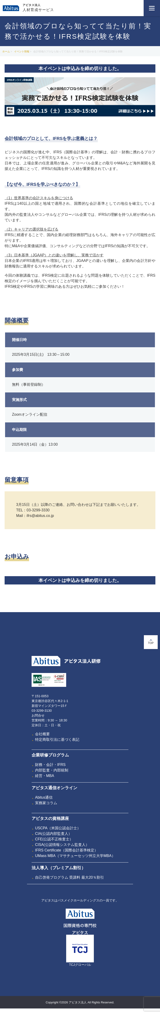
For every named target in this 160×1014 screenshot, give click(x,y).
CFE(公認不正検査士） (54, 839)
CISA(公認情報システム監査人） (62, 845)
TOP (151, 642)
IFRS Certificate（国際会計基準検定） (66, 850)
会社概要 (42, 734)
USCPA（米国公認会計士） (58, 828)
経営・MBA (44, 776)
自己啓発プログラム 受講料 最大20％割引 (69, 877)
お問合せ (38, 715)
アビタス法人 (32, 5)
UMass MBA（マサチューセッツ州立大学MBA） (75, 856)
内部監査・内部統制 (51, 770)
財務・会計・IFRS (50, 765)
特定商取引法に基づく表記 (57, 739)
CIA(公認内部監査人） (53, 834)
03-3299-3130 (42, 710)
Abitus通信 (44, 797)
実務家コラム (46, 803)
